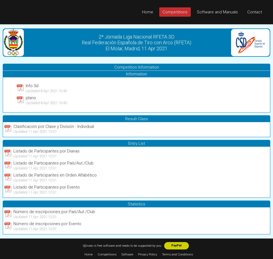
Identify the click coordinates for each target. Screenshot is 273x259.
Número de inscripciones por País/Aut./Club (54, 211)
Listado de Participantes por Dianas (46, 151)
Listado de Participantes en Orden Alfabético (55, 175)
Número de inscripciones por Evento (47, 223)
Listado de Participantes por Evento (46, 187)
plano (31, 97)
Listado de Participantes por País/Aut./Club (53, 163)
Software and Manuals (217, 12)
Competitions (175, 12)
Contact (254, 12)
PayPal (176, 245)
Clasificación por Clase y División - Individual (53, 126)
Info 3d (32, 85)
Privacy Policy (147, 254)
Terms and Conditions (177, 254)
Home (147, 12)
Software (127, 254)
